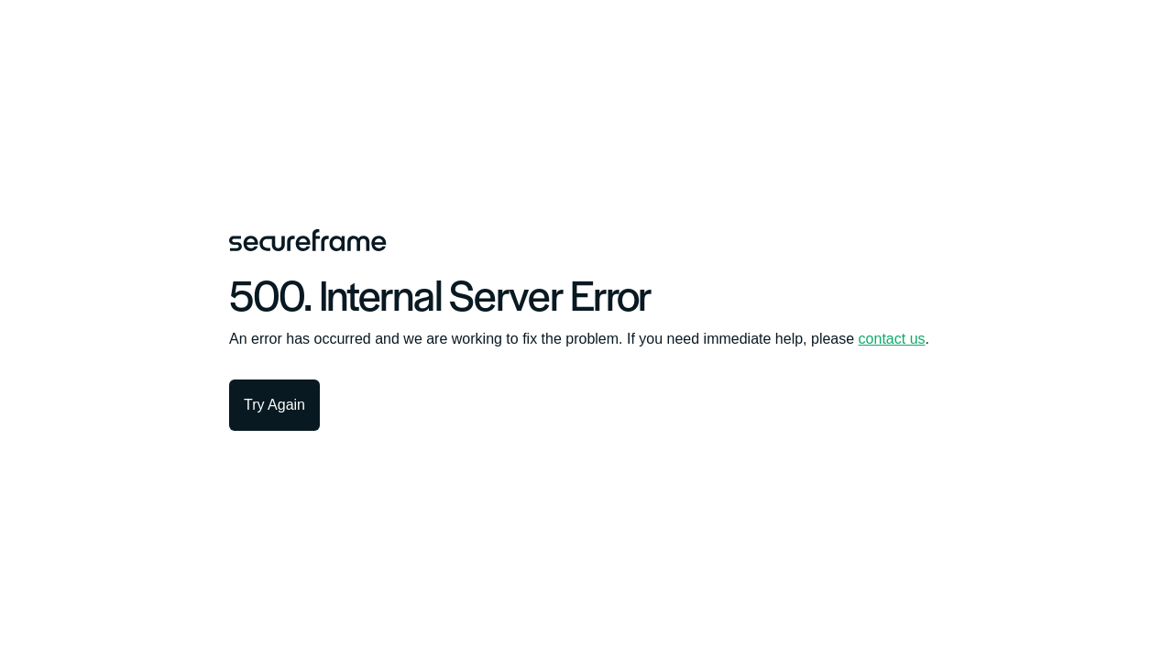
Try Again (274, 404)
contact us (892, 338)
